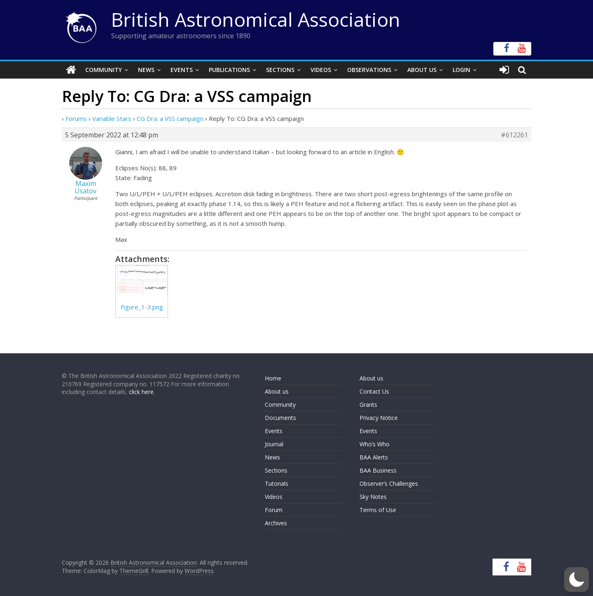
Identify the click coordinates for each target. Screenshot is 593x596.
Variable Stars (111, 118)
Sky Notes (373, 497)
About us (277, 391)
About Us (422, 70)
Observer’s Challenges (389, 483)
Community (103, 70)
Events (181, 70)
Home (273, 378)
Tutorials (276, 483)
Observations (369, 70)
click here (141, 392)
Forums (76, 118)
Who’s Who (375, 444)
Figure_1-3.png (142, 307)
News (146, 70)
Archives (276, 523)
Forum (273, 510)
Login (461, 70)
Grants (368, 404)
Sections (280, 70)
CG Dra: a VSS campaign (170, 118)
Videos (321, 70)
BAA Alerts (374, 457)
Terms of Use (378, 510)
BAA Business (378, 470)
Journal (274, 444)
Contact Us (374, 391)
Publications (229, 70)
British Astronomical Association (255, 19)
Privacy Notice (379, 418)
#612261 (514, 135)
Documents (280, 418)
